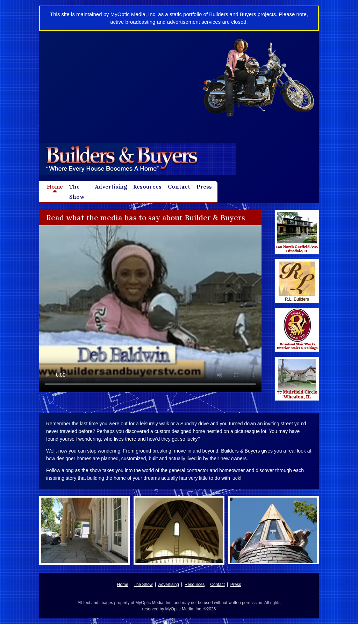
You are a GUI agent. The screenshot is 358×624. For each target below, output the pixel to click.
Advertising (111, 187)
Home (55, 187)
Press (204, 187)
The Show (76, 192)
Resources (147, 187)
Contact (179, 187)
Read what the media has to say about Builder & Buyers (145, 218)
